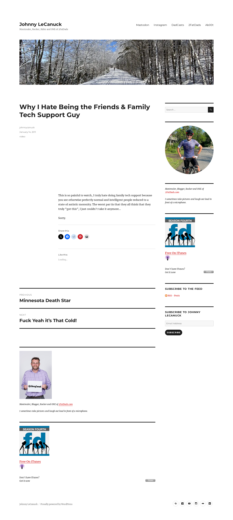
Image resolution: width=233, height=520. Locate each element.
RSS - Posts (172, 295)
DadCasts (178, 25)
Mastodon (142, 25)
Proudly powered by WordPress (56, 504)
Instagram (160, 25)
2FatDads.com (66, 404)
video (22, 136)
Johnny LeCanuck (40, 24)
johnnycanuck (27, 127)
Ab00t (209, 25)
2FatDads (195, 25)
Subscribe (173, 332)
